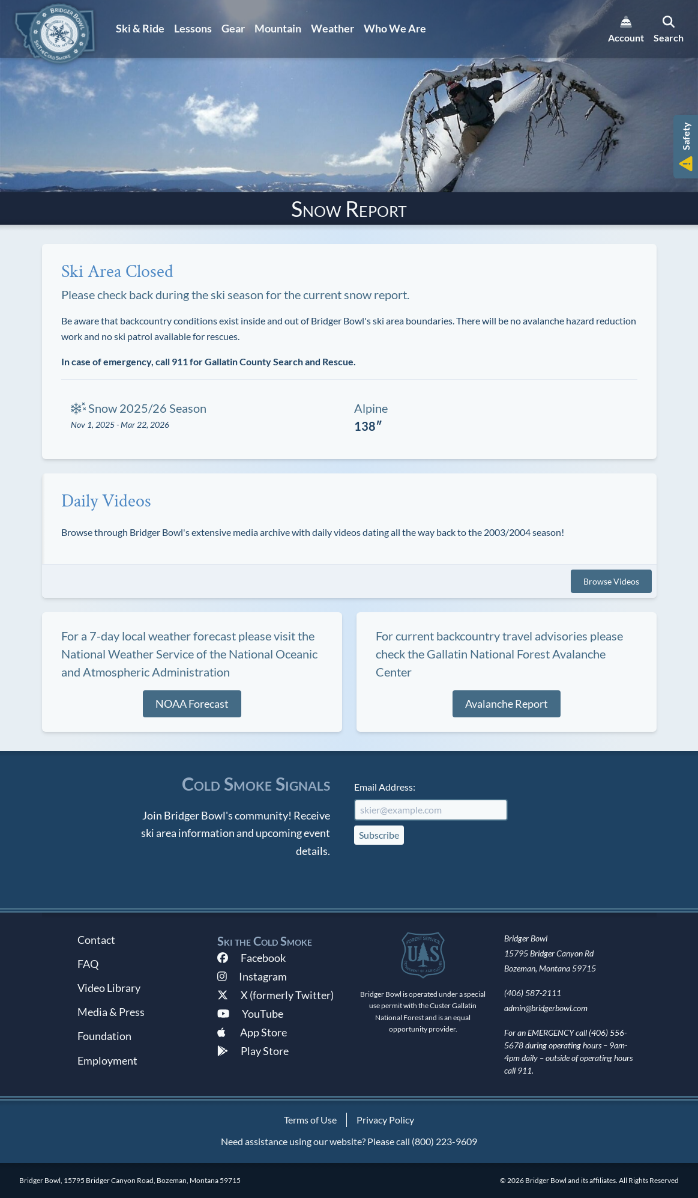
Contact (96, 939)
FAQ (87, 963)
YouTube (250, 1013)
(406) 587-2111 (532, 993)
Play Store (253, 1050)
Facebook (251, 957)
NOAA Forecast (192, 703)
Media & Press (111, 1011)
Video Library (108, 987)
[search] (669, 29)
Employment (107, 1060)
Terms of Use (310, 1119)
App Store (252, 1032)
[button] (685, 146)
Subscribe (379, 835)
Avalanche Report (506, 703)
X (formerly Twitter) (275, 995)
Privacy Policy (385, 1119)
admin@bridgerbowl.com (546, 1008)
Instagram (252, 976)
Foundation (104, 1035)
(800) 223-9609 (444, 1141)
